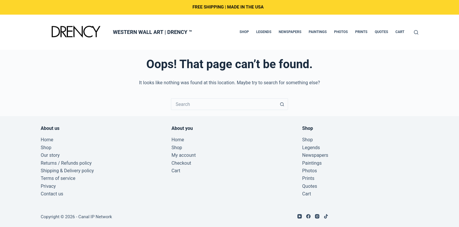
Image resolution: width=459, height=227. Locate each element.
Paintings (318, 32)
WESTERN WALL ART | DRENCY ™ (152, 32)
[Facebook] (308, 216)
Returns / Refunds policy (66, 163)
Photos (341, 32)
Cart (400, 32)
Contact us (52, 194)
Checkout (181, 163)
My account (184, 155)
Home (47, 139)
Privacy (48, 186)
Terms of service (58, 178)
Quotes (381, 32)
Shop (244, 32)
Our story (50, 155)
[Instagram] (317, 216)
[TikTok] (326, 216)
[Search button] (282, 104)
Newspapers (290, 32)
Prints (361, 32)
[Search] (416, 32)
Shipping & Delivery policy (67, 170)
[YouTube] (299, 216)
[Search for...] (223, 104)
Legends (263, 32)
